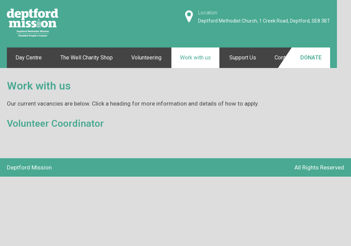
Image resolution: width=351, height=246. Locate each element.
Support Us (242, 57)
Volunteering (146, 57)
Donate (311, 57)
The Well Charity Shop (86, 57)
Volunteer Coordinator (55, 123)
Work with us (195, 57)
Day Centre (28, 57)
